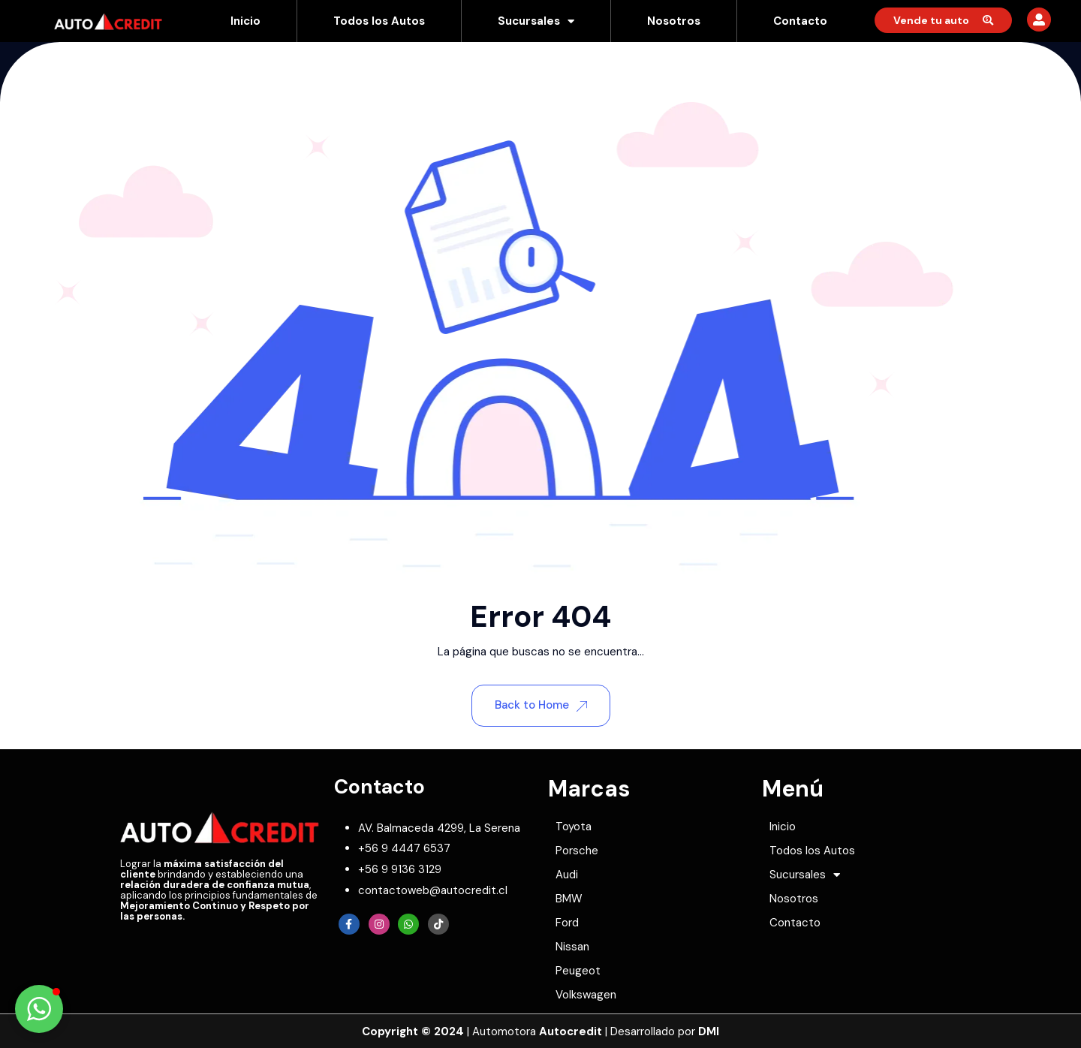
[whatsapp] (399, 869)
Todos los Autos (379, 21)
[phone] (404, 848)
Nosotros (673, 21)
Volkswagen (586, 994)
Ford (567, 922)
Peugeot (578, 970)
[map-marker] (439, 828)
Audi (567, 874)
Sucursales (536, 21)
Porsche (577, 850)
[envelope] (432, 890)
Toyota (574, 826)
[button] (39, 1009)
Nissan (572, 946)
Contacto (800, 21)
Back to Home (541, 704)
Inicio (245, 21)
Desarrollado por (664, 1031)
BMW (569, 898)
